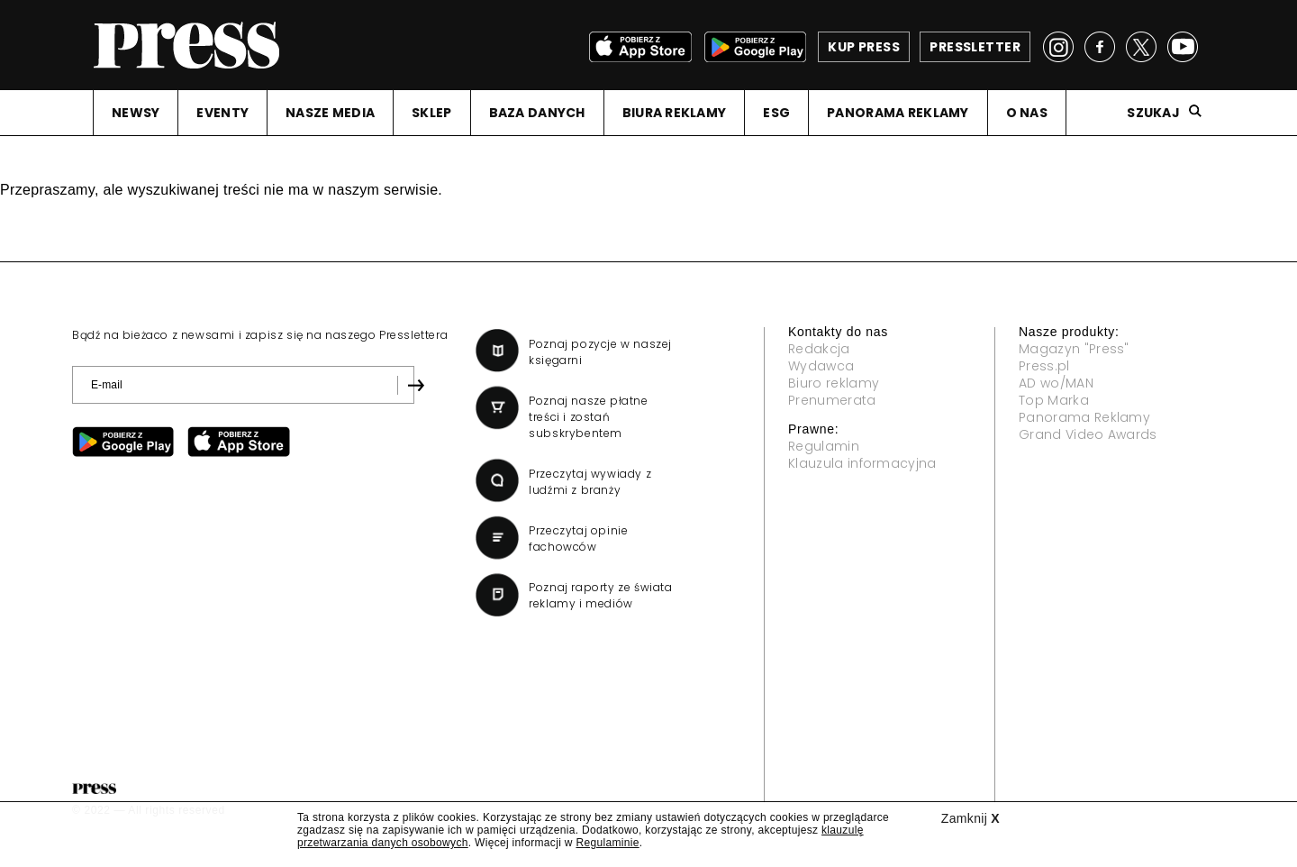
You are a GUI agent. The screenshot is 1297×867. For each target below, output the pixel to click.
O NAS (1027, 113)
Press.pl (1044, 366)
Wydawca (821, 366)
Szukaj (1153, 113)
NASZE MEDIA (330, 113)
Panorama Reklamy (1084, 417)
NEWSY (135, 113)
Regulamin (823, 446)
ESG (776, 113)
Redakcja (819, 349)
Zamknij (970, 818)
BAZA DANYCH (537, 113)
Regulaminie (607, 842)
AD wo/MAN (1056, 383)
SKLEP (431, 113)
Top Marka (1054, 400)
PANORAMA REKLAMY (897, 113)
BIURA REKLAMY (674, 113)
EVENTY (222, 113)
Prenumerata (832, 400)
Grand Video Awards (1088, 434)
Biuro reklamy (833, 383)
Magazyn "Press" (1074, 349)
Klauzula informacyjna (862, 463)
